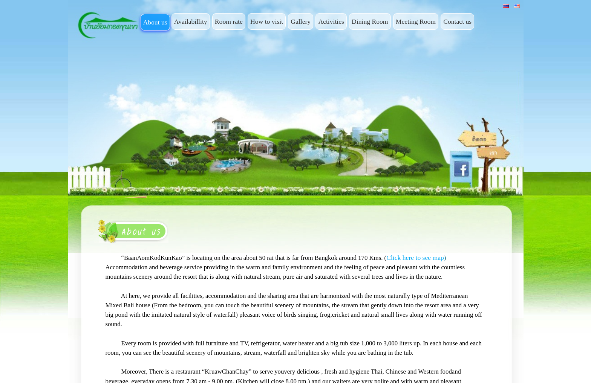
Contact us (457, 21)
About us (155, 22)
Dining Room (370, 21)
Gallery (301, 21)
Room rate (229, 21)
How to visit (266, 21)
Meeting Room (416, 21)
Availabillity (190, 21)
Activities (331, 21)
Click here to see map (415, 257)
